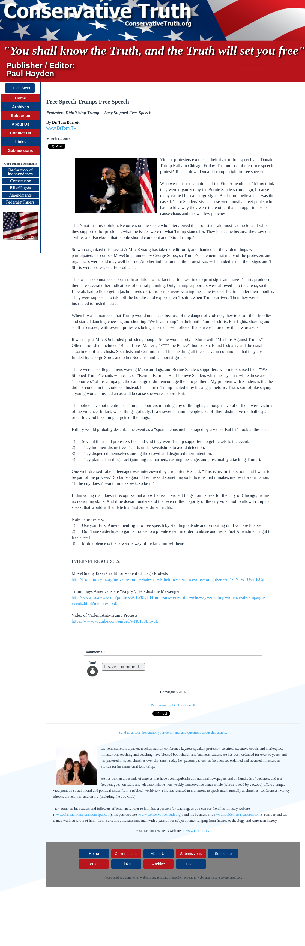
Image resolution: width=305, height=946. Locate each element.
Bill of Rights (20, 188)
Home (20, 98)
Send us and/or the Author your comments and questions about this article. (173, 732)
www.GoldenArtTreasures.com (238, 814)
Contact (93, 864)
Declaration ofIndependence (20, 172)
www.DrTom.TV (61, 128)
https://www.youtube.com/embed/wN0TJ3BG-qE (115, 621)
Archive (158, 864)
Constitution (20, 181)
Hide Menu (19, 88)
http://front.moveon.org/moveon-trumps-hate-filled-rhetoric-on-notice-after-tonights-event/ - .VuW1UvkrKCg (168, 579)
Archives (20, 107)
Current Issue (126, 853)
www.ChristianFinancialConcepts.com (82, 814)
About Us (20, 124)
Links (20, 142)
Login (191, 864)
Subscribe (20, 115)
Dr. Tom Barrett (66, 122)
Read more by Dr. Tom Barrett (173, 705)
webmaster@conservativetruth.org (219, 877)
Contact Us (20, 133)
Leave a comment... (123, 666)
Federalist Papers (20, 202)
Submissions (20, 150)
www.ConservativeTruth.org (160, 814)
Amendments (20, 195)
